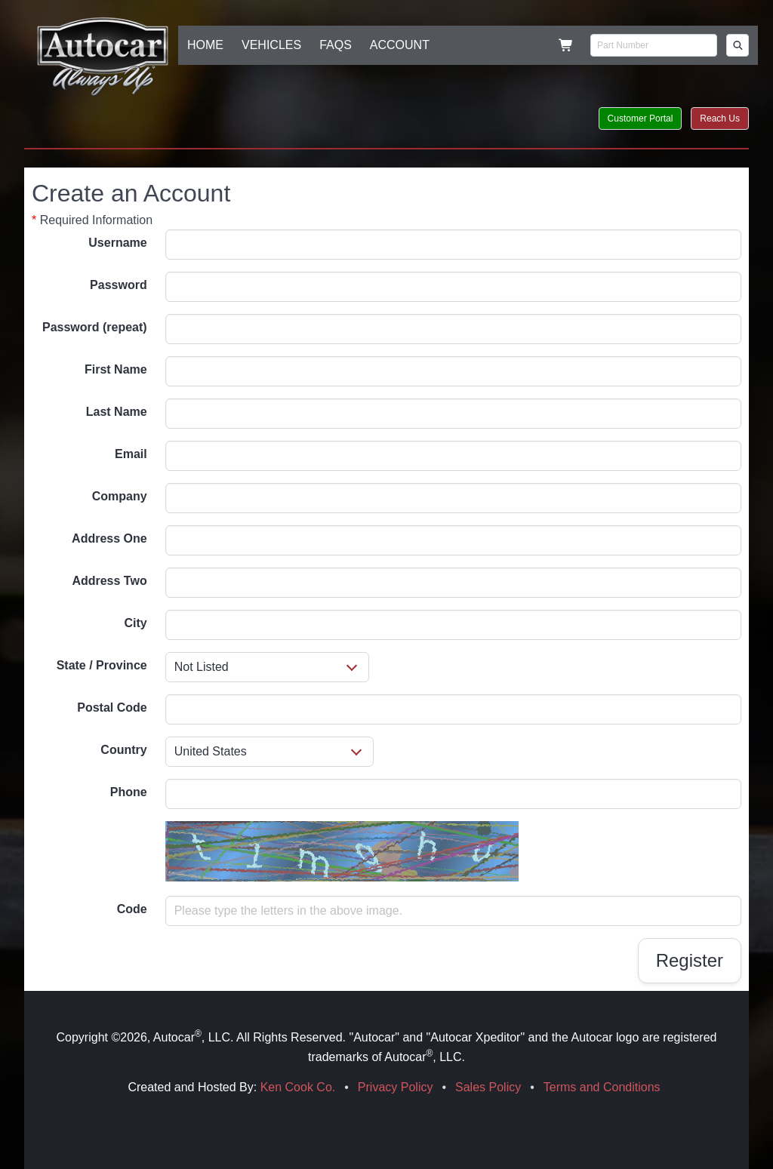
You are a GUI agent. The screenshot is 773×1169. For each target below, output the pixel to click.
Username (117, 242)
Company (119, 496)
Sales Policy (488, 1087)
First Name (116, 369)
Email (131, 454)
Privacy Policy (395, 1087)
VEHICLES (271, 44)
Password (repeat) (94, 327)
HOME (205, 44)
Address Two (109, 580)
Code (132, 909)
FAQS (335, 44)
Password (118, 284)
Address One (109, 538)
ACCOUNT (400, 44)
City (135, 623)
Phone (128, 792)
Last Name (116, 411)
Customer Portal (640, 118)
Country (123, 749)
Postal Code (111, 707)
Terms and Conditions (602, 1087)
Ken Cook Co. (298, 1087)
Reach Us (720, 118)
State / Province (102, 665)
